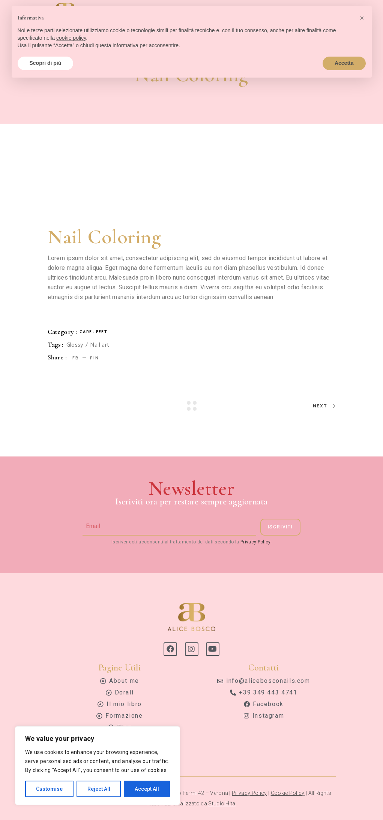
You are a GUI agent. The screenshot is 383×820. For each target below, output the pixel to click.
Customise (49, 789)
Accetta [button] (344, 63)
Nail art (100, 345)
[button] (362, 18)
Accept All (147, 789)
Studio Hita (222, 804)
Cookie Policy (288, 793)
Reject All (98, 789)
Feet (102, 332)
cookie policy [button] (71, 38)
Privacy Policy (255, 542)
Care (86, 332)
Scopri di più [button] (46, 63)
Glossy (74, 345)
